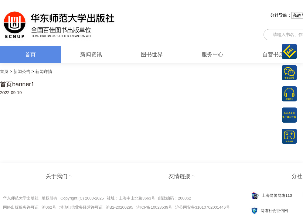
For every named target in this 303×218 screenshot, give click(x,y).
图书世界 (152, 54)
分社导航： (280, 15)
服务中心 (212, 54)
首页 (30, 54)
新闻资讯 (91, 54)
